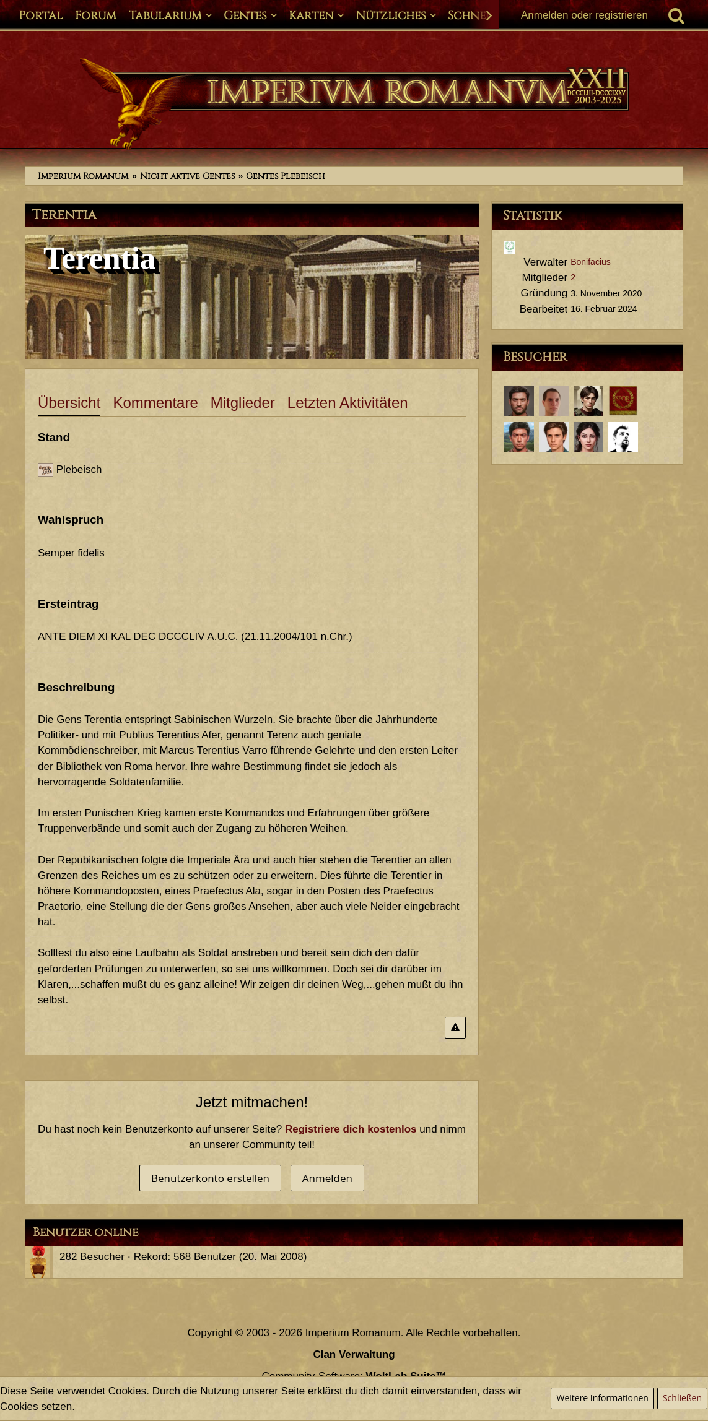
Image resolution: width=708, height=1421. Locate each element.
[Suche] (676, 15)
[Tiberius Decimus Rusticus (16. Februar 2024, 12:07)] (519, 401)
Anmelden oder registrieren (584, 15)
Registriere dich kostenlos (351, 1129)
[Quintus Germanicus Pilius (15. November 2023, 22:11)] (588, 401)
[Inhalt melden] (455, 1028)
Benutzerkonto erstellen (210, 1178)
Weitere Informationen (602, 1398)
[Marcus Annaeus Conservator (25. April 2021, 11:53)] (519, 437)
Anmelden (327, 1178)
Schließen (682, 1398)
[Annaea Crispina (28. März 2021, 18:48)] (588, 437)
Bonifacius (590, 262)
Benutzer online (85, 1232)
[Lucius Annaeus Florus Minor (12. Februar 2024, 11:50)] (554, 401)
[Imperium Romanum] (354, 104)
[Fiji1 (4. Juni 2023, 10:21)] (623, 401)
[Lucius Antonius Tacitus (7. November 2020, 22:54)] (623, 437)
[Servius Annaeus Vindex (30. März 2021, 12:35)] (554, 437)
